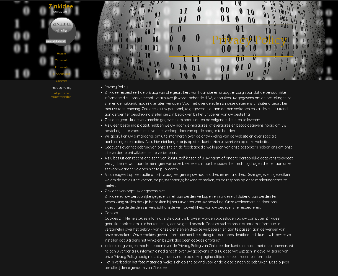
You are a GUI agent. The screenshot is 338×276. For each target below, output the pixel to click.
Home (61, 53)
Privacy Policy (61, 87)
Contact (61, 81)
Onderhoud (61, 74)
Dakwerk (61, 67)
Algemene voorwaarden (61, 95)
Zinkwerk (61, 60)
